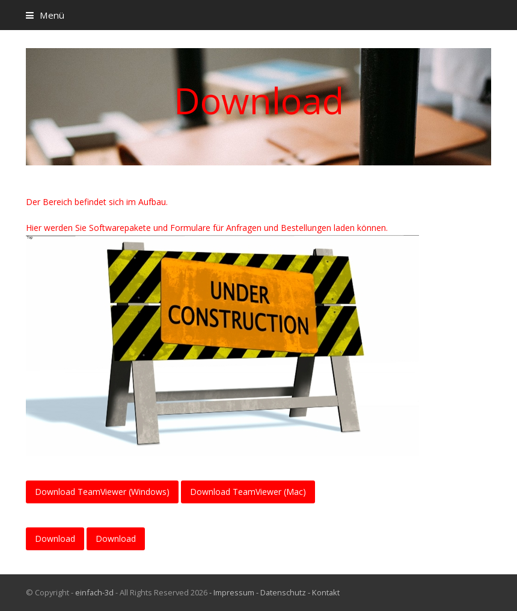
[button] (45, 15)
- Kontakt (324, 592)
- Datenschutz (281, 592)
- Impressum (231, 592)
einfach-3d (94, 592)
